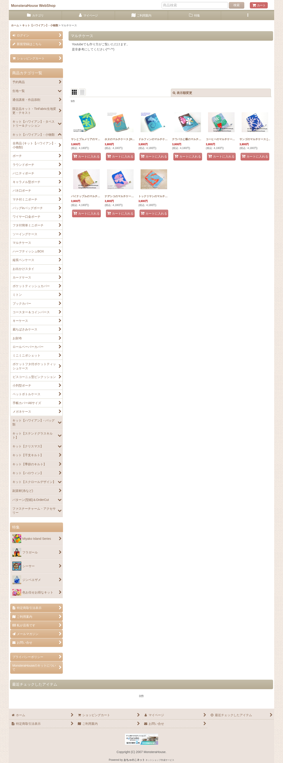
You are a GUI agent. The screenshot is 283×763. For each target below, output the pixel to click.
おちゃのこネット (134, 759)
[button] (247, 15)
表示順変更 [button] (182, 93)
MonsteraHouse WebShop (33, 6)
